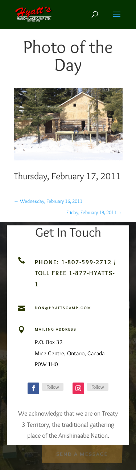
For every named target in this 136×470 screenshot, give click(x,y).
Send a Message (82, 453)
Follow (52, 387)
